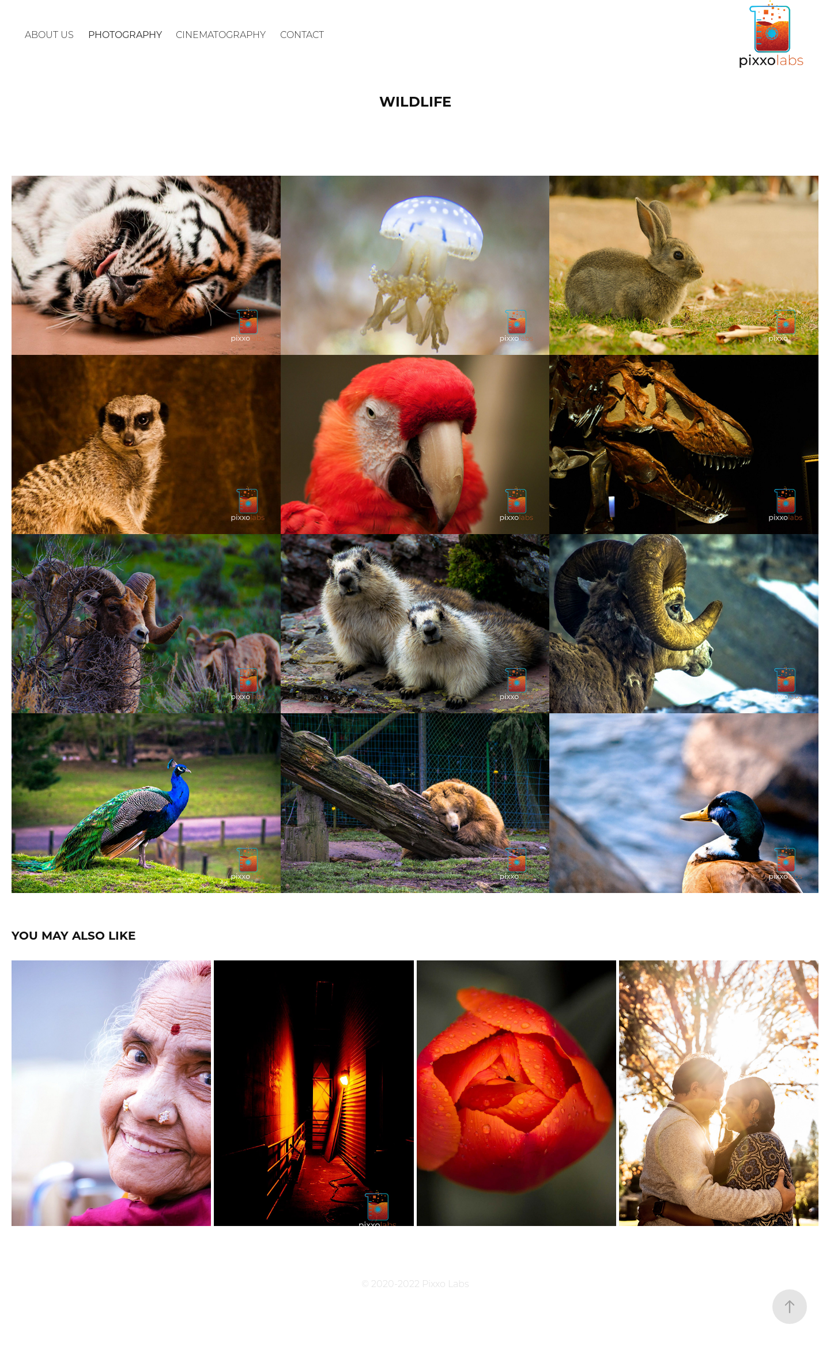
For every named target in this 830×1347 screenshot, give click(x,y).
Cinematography (221, 34)
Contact (302, 34)
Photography (125, 34)
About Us (49, 34)
